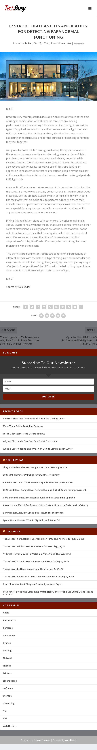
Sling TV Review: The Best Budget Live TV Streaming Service (35, 467)
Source (10, 287)
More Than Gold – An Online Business (23, 426)
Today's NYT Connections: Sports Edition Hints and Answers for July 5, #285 (43, 538)
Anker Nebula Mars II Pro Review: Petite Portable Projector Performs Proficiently (45, 505)
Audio (6, 612)
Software (8, 688)
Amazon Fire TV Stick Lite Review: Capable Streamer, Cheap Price (37, 482)
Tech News (13, 531)
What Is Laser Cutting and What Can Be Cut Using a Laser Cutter (37, 448)
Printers (7, 673)
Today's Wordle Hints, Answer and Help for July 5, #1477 (33, 568)
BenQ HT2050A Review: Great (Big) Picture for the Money (33, 512)
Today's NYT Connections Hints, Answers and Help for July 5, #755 (38, 576)
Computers (9, 635)
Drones (7, 642)
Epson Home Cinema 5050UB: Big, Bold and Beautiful (31, 520)
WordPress (70, 740)
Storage (7, 695)
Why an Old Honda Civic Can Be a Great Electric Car (30, 441)
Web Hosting (10, 726)
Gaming (7, 650)
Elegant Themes (42, 740)
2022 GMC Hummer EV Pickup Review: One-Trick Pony (31, 474)
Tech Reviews (14, 459)
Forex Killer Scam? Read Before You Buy (24, 433)
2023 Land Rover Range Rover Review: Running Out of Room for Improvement (44, 489)
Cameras (8, 627)
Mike (28, 43)
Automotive (9, 620)
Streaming (8, 703)
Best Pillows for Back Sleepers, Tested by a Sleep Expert (33, 584)
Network (7, 658)
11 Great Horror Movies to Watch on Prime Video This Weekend (37, 553)
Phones (7, 665)
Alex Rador (24, 287)
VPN (5, 718)
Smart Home (57, 43)
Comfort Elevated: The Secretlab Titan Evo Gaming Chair (34, 418)
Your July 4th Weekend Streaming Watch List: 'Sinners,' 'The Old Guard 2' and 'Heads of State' (48, 593)
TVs (5, 711)
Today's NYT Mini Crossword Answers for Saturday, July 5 (34, 546)
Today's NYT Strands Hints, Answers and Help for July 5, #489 (36, 561)
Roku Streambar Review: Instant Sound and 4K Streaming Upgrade (39, 497)
